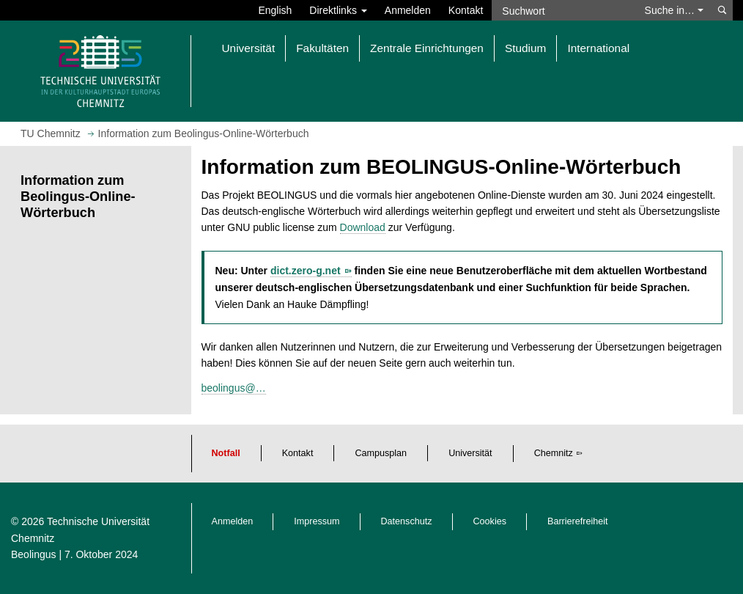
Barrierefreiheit (577, 521)
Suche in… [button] (674, 10)
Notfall (226, 453)
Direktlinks (337, 10)
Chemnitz (553, 453)
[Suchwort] (563, 10)
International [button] (598, 48)
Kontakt (465, 10)
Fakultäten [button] (322, 48)
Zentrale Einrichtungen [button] (427, 48)
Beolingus (33, 554)
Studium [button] (525, 48)
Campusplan (381, 453)
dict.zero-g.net (305, 270)
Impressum (316, 521)
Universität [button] (249, 48)
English (275, 10)
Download (362, 227)
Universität (470, 453)
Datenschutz (406, 521)
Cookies (490, 521)
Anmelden (408, 10)
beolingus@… (234, 388)
